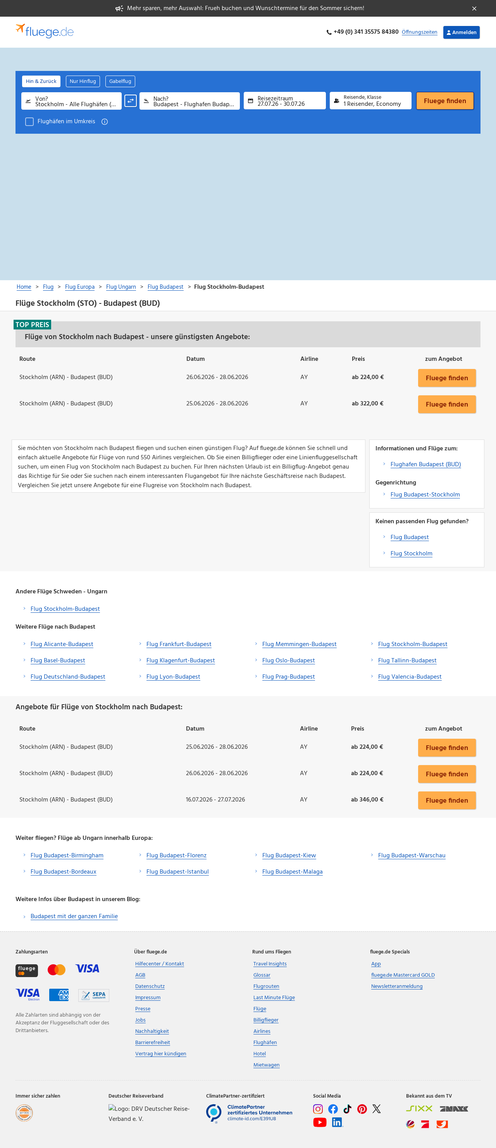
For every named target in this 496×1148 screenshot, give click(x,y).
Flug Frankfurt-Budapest (179, 645)
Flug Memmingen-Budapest (299, 645)
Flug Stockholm (411, 554)
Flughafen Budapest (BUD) (426, 465)
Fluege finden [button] (447, 378)
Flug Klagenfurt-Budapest (180, 661)
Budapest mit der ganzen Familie (74, 917)
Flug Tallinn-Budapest (407, 661)
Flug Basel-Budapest (58, 661)
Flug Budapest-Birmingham (67, 856)
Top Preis (32, 325)
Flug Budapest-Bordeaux (63, 872)
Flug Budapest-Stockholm (425, 495)
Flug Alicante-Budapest (62, 645)
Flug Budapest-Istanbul (177, 872)
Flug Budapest (410, 538)
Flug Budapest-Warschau (412, 856)
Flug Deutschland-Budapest (68, 677)
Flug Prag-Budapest (288, 677)
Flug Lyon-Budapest (173, 677)
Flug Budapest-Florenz (176, 856)
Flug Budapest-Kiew (289, 856)
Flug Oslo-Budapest (288, 661)
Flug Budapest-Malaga (292, 872)
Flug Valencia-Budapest (410, 677)
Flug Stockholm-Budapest (65, 609)
